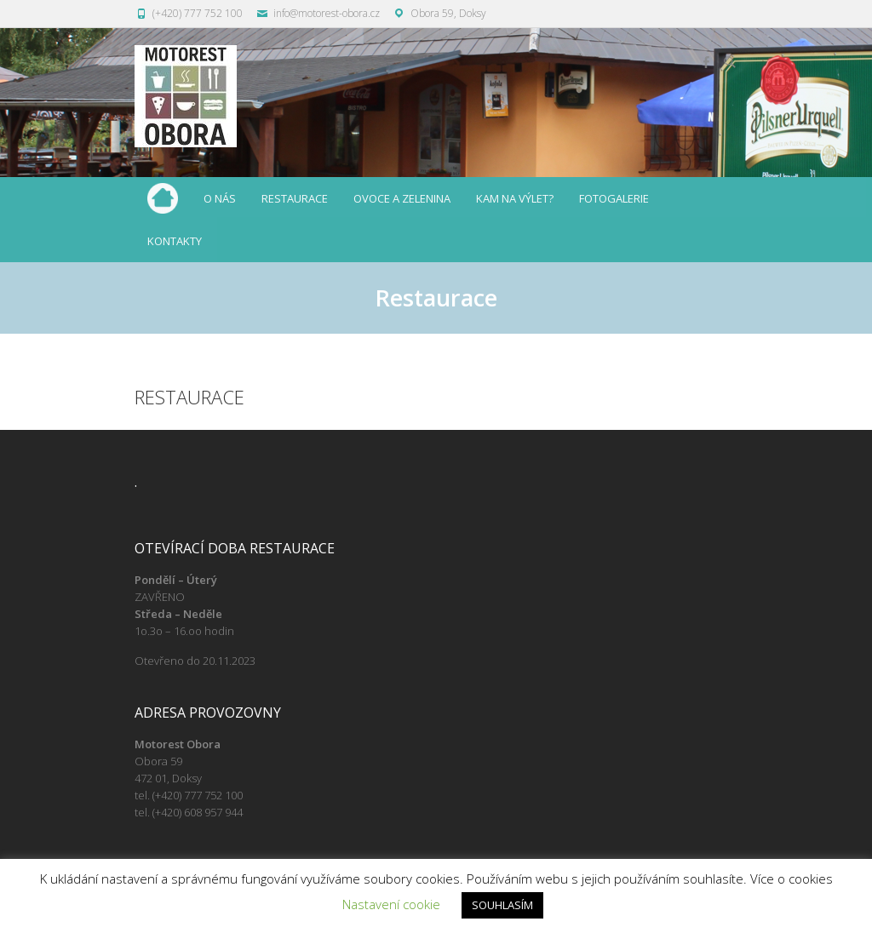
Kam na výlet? (515, 198)
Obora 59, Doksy (448, 13)
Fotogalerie (614, 198)
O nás (220, 198)
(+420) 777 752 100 (197, 13)
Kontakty (174, 241)
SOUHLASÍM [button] (502, 905)
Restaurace (294, 198)
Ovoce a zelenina (401, 198)
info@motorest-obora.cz (326, 13)
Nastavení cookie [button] (391, 904)
